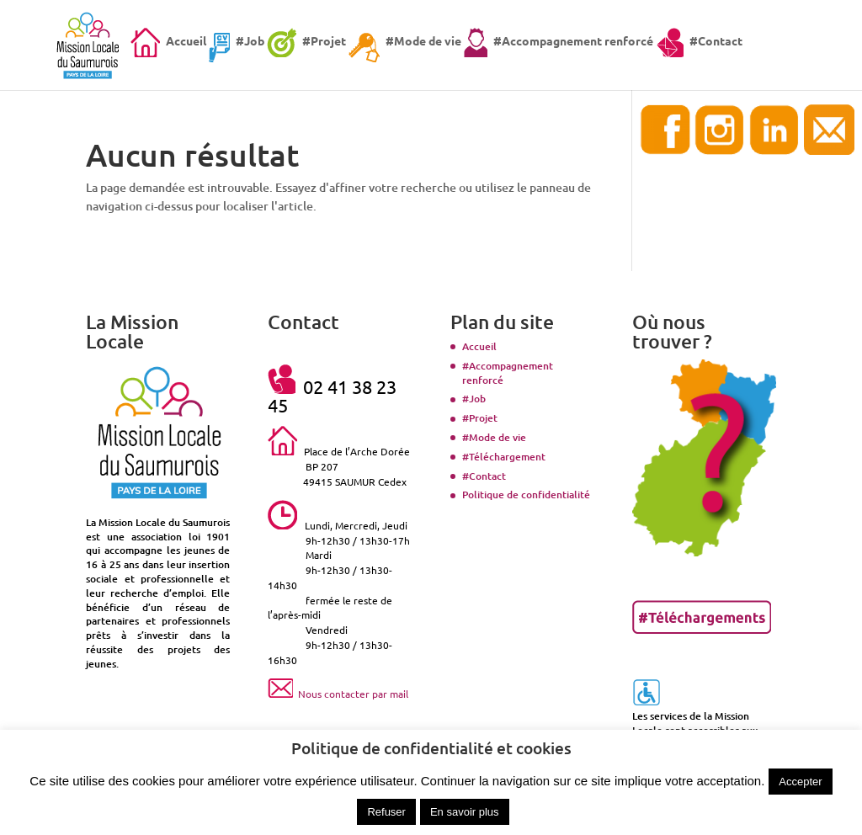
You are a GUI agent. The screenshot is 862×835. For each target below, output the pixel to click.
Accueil (479, 346)
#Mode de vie (494, 437)
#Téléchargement (503, 456)
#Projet (480, 418)
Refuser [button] (386, 812)
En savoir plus (464, 812)
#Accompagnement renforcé (507, 373)
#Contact (484, 476)
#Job (474, 398)
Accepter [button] (800, 781)
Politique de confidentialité (526, 494)
